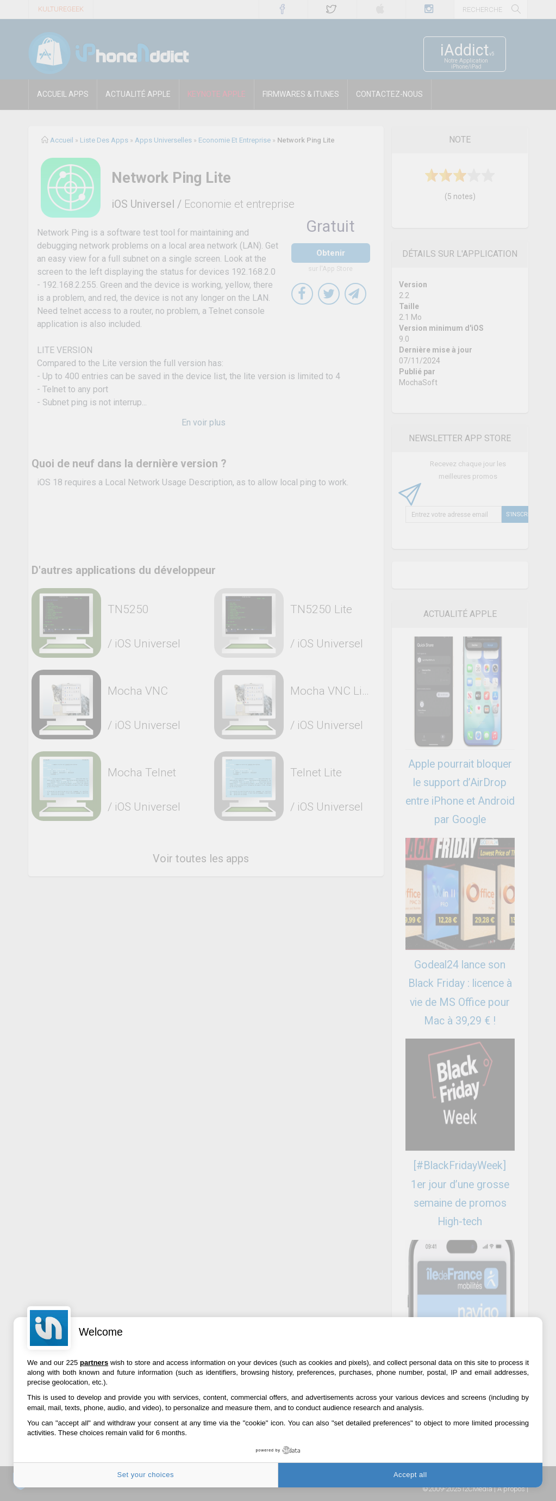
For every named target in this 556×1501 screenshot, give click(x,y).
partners (94, 1362)
